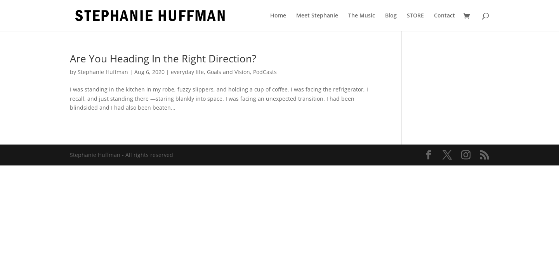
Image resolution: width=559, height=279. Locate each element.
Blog (391, 16)
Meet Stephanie (317, 16)
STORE (415, 16)
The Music (361, 16)
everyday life (187, 72)
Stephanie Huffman (103, 72)
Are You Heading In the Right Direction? (163, 58)
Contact (444, 16)
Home (278, 16)
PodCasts (265, 72)
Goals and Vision (228, 72)
